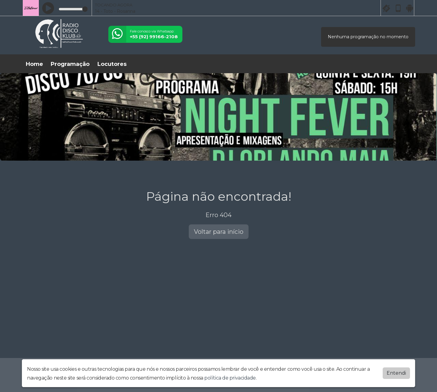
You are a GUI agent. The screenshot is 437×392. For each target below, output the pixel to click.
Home (34, 64)
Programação (70, 64)
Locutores (112, 64)
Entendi (396, 372)
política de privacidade (230, 377)
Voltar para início (218, 231)
